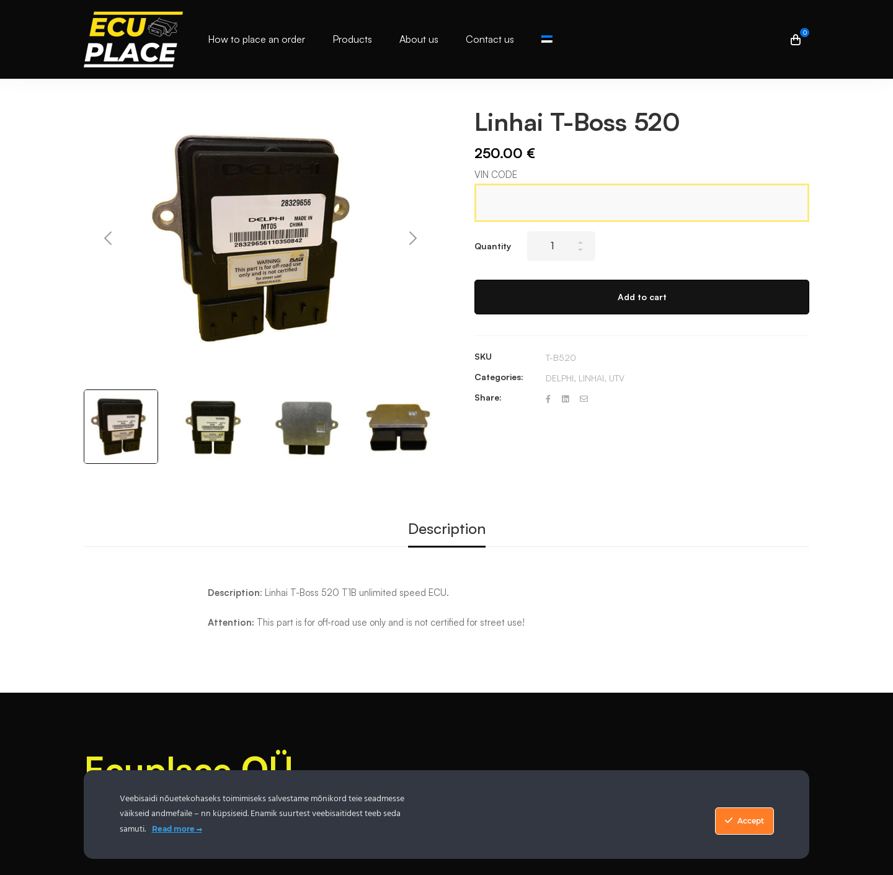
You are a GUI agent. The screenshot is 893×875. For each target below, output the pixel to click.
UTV (616, 378)
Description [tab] (447, 528)
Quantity (492, 246)
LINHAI (591, 378)
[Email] (583, 399)
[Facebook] (548, 399)
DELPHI (560, 378)
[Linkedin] (565, 399)
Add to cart (642, 296)
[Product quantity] (561, 246)
